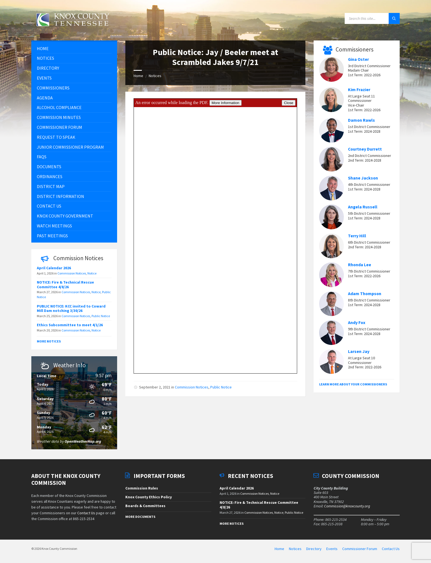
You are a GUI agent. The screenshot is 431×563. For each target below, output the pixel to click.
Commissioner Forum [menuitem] (359, 548)
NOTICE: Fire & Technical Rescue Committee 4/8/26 (65, 284)
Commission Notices (191, 387)
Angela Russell (362, 207)
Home (138, 75)
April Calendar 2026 (54, 267)
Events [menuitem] (332, 548)
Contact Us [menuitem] (391, 548)
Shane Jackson (363, 178)
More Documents (140, 517)
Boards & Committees (145, 505)
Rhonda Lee (359, 264)
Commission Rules (141, 488)
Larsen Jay (358, 351)
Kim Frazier (359, 89)
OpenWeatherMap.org (83, 441)
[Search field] (372, 18)
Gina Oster (358, 59)
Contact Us (86, 512)
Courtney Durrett (365, 149)
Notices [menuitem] (295, 548)
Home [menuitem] (279, 548)
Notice (91, 273)
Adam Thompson (364, 293)
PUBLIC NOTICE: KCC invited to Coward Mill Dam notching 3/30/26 (71, 308)
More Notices (49, 341)
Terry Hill (357, 235)
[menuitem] (74, 48)
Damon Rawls (361, 120)
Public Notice (221, 387)
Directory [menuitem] (314, 548)
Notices (155, 75)
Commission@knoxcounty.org (347, 506)
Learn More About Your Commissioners (353, 384)
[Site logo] (72, 29)
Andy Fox (356, 322)
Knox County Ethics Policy (148, 496)
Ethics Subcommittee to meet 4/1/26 (70, 324)
